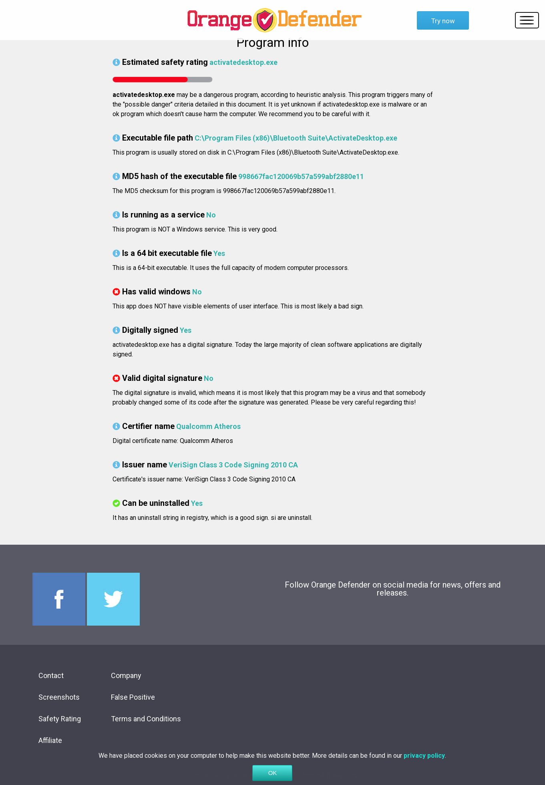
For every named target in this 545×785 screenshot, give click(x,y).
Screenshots (59, 697)
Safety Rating (59, 719)
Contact (51, 675)
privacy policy (424, 759)
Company (126, 675)
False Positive (133, 697)
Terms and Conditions (146, 719)
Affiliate (50, 740)
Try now (443, 21)
